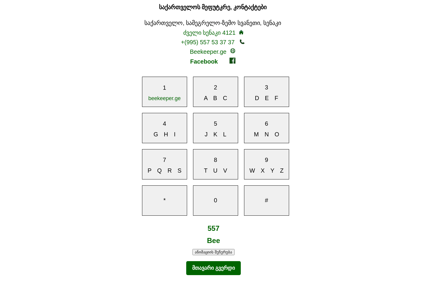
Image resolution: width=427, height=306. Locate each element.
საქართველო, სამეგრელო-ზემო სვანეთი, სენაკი (212, 23)
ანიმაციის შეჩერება (213, 252)
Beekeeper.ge (213, 51)
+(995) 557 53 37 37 (212, 42)
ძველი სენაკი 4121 (209, 32)
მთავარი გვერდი (213, 268)
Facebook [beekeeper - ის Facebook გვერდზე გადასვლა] (212, 61)
